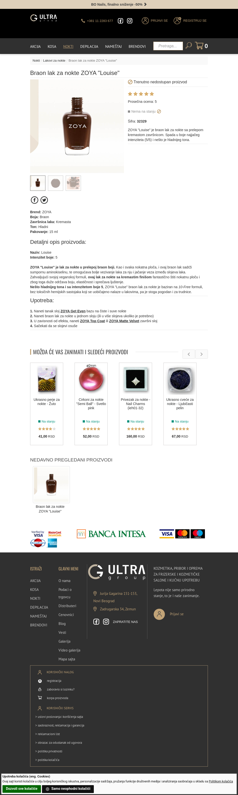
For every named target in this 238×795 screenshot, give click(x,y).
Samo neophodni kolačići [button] (67, 789)
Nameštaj (113, 46)
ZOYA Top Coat (92, 321)
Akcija (35, 46)
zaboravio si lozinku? (61, 689)
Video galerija (69, 650)
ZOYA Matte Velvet (124, 321)
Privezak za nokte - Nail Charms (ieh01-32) (135, 403)
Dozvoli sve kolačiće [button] (21, 789)
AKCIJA (35, 580)
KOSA (34, 589)
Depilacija (89, 46)
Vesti (62, 632)
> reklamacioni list (47, 734)
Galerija (64, 641)
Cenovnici (66, 614)
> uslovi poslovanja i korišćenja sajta (59, 716)
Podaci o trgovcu (65, 593)
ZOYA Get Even (73, 311)
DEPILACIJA (39, 607)
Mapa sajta (67, 658)
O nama (64, 580)
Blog (62, 623)
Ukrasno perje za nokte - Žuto (47, 401)
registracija (54, 681)
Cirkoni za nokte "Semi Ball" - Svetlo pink (91, 403)
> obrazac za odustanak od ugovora (58, 742)
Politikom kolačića (221, 781)
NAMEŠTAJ (38, 616)
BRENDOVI (38, 624)
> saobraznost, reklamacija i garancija (59, 725)
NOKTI (35, 598)
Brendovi (137, 46)
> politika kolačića (47, 760)
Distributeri (67, 605)
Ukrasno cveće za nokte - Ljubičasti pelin (180, 403)
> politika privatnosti (48, 751)
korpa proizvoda (57, 698)
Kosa (52, 46)
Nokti (68, 46)
